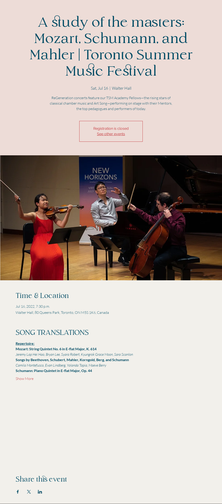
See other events (111, 134)
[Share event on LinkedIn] (40, 492)
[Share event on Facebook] (18, 492)
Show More (25, 378)
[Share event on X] (29, 492)
